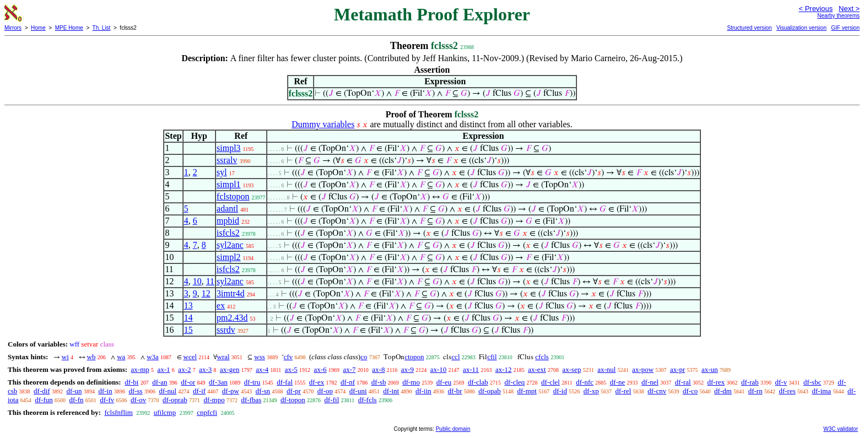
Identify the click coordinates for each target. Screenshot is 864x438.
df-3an (218, 382)
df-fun (44, 400)
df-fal (285, 382)
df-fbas (251, 400)
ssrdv (226, 329)
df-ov (138, 400)
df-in (105, 391)
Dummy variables (322, 124)
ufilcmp (165, 412)
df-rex (716, 382)
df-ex (316, 382)
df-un (74, 391)
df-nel (649, 382)
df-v (781, 382)
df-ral (683, 382)
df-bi (131, 382)
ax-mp (140, 369)
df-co (690, 391)
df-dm (723, 391)
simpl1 (229, 184)
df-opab (489, 391)
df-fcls (367, 400)
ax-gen (229, 369)
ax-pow (643, 369)
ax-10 (438, 369)
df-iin (423, 391)
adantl (227, 208)
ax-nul (606, 369)
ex (221, 305)
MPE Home (69, 28)
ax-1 (164, 369)
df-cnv (656, 391)
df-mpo (213, 400)
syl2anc (230, 245)
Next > (849, 8)
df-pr (294, 391)
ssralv (227, 160)
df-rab (750, 382)
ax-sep (571, 369)
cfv (288, 357)
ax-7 (349, 369)
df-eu (443, 382)
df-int (391, 391)
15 (188, 329)
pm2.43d (232, 317)
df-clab (478, 382)
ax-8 (378, 369)
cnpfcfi (207, 412)
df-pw (230, 391)
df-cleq (514, 382)
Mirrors (12, 28)
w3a (153, 357)
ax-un (709, 369)
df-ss (135, 391)
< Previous (815, 8)
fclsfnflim (118, 412)
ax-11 (471, 369)
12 (206, 293)
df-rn (755, 391)
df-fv (107, 400)
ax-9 (407, 369)
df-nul (167, 391)
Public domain (453, 429)
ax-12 (503, 369)
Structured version (749, 28)
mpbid (228, 220)
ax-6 (320, 369)
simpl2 (229, 257)
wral (223, 357)
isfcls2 (228, 232)
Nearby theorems (838, 16)
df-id (560, 391)
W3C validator (840, 429)
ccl (455, 357)
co (363, 357)
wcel (190, 357)
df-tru (252, 382)
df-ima (821, 391)
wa (121, 357)
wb (91, 357)
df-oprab (175, 400)
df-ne (617, 382)
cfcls (542, 357)
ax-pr (677, 369)
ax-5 (291, 369)
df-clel (550, 382)
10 (197, 281)
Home (38, 28)
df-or (188, 382)
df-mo (411, 382)
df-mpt (527, 391)
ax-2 (184, 369)
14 (188, 317)
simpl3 (229, 148)
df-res (787, 391)
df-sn (263, 391)
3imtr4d (231, 293)
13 (188, 305)
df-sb (378, 382)
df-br (455, 391)
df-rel (623, 391)
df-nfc (584, 382)
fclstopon (233, 196)
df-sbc (812, 382)
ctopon (414, 357)
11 (210, 281)
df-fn (76, 400)
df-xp (591, 391)
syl (222, 172)
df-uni (358, 391)
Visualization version (801, 28)
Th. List (102, 28)
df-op (325, 391)
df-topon (292, 400)
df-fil (332, 400)
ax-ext (537, 369)
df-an (159, 382)
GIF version (845, 28)
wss (259, 357)
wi (65, 357)
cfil (491, 357)
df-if (199, 391)
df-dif (42, 391)
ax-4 (262, 369)
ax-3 (205, 369)
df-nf (348, 382)
